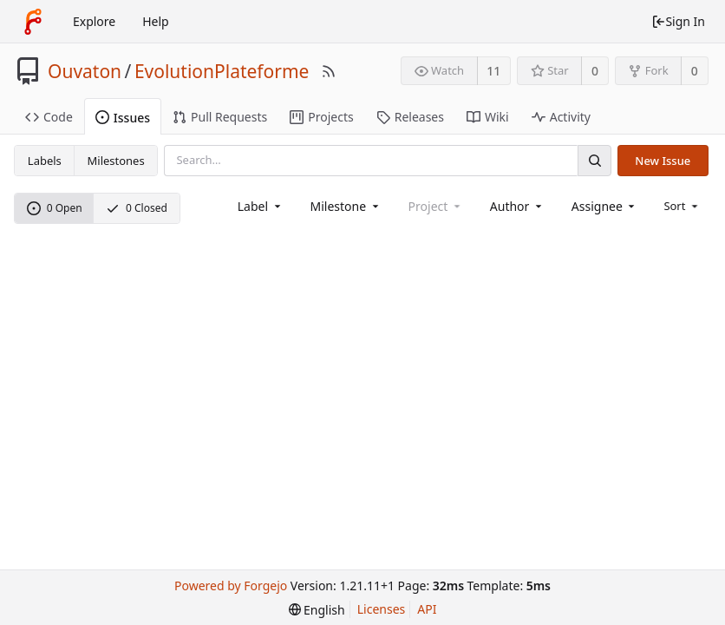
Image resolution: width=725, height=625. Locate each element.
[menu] (682, 205)
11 (493, 70)
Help (155, 21)
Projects (321, 117)
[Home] (33, 21)
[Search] (594, 160)
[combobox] (260, 206)
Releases (410, 117)
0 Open (54, 208)
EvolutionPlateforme (222, 71)
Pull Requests (220, 117)
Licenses (381, 609)
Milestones (116, 160)
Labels (45, 160)
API (426, 609)
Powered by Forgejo (230, 585)
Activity (561, 117)
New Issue (662, 160)
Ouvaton (84, 71)
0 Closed (136, 208)
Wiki (488, 117)
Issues (122, 117)
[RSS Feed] (328, 71)
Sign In (678, 21)
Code (49, 117)
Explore (94, 21)
